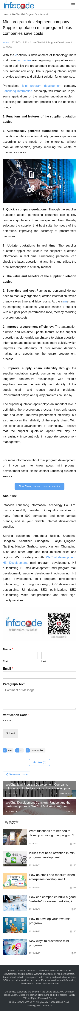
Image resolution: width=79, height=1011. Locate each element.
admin (6, 42)
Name (8, 649)
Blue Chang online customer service (39, 486)
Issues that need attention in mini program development (52, 855)
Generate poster (16, 774)
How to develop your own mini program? (50, 921)
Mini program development (41, 85)
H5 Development (15, 562)
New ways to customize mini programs (49, 943)
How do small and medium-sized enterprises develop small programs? (52, 877)
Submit (10, 733)
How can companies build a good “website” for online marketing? (52, 899)
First (5, 661)
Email (8, 668)
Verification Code (16, 715)
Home (6, 14)
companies (24, 60)
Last (43, 661)
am (65, 301)
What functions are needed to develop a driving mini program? (51, 833)
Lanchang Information (17, 91)
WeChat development (60, 557)
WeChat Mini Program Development (52, 42)
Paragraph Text (13, 684)
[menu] (73, 4)
